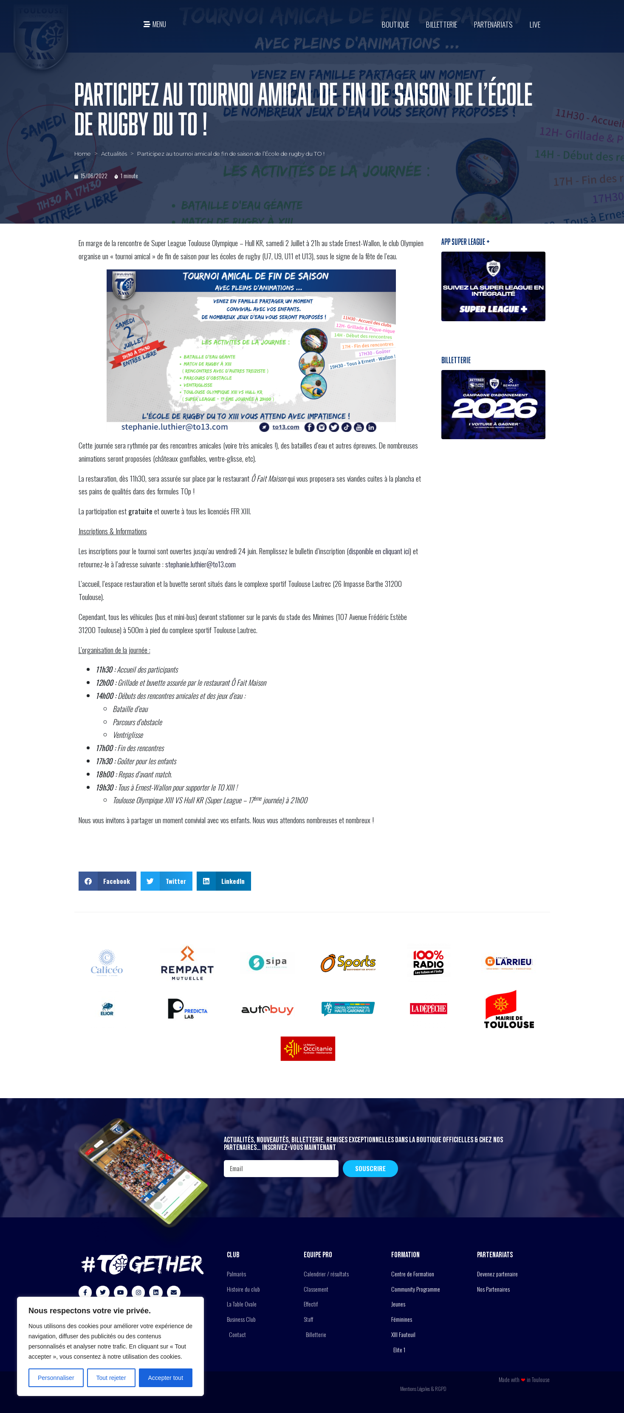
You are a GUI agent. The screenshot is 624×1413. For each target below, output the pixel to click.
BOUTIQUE (395, 24)
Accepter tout (166, 1377)
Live (535, 24)
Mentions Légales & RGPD (423, 1388)
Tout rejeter (111, 1377)
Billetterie (441, 24)
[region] (110, 1346)
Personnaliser (56, 1377)
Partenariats (493, 24)
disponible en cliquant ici (379, 550)
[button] (108, 881)
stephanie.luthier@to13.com (200, 563)
